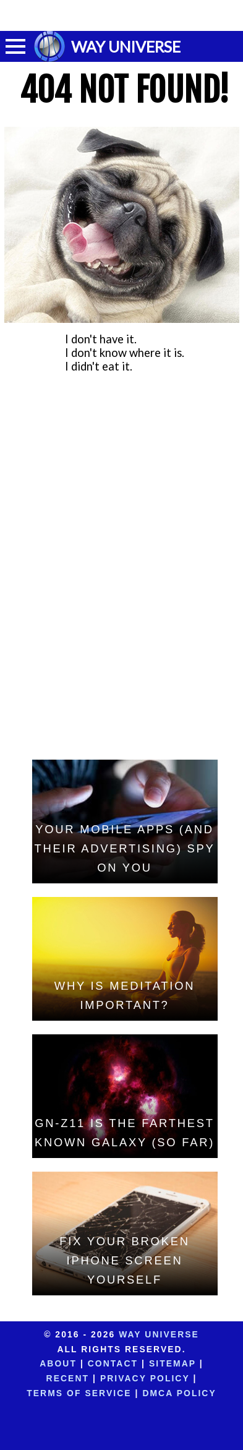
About (58, 1363)
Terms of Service (79, 1393)
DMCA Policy (179, 1393)
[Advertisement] (122, 15)
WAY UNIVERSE (126, 46)
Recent (67, 1378)
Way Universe (159, 1334)
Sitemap (172, 1363)
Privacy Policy (145, 1378)
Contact (113, 1363)
